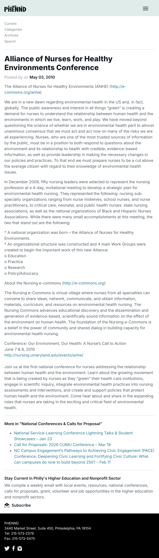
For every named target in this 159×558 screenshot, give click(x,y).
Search (10, 41)
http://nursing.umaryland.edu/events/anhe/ (43, 355)
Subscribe (17, 505)
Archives (11, 35)
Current (10, 24)
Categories (13, 29)
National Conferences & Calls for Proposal (60, 423)
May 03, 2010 (42, 77)
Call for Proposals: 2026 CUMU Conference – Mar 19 (62, 444)
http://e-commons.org (84, 283)
